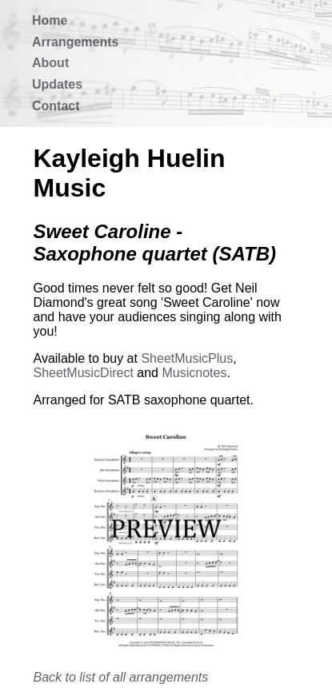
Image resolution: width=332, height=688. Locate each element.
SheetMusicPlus (187, 358)
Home (49, 20)
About (50, 63)
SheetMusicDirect (84, 373)
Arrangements (75, 42)
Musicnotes (194, 373)
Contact (56, 106)
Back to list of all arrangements (121, 677)
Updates (57, 84)
